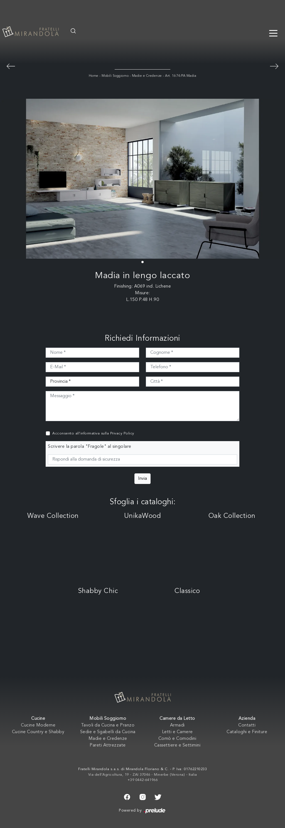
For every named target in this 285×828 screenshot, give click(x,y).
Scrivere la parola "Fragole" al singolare (89, 446)
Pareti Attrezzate (108, 745)
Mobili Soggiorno (115, 76)
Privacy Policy (122, 433)
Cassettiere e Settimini (177, 745)
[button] (142, 262)
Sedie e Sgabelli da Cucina (108, 732)
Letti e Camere (177, 732)
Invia (142, 478)
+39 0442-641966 (142, 780)
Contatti (246, 725)
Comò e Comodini (177, 738)
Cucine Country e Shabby (38, 732)
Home (94, 76)
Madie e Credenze (147, 76)
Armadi (177, 725)
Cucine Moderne (38, 725)
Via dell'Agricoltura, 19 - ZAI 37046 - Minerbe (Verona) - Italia (142, 775)
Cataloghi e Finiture (247, 732)
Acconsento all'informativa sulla (93, 433)
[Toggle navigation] (273, 33)
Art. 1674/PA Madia (180, 76)
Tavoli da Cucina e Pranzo (108, 725)
